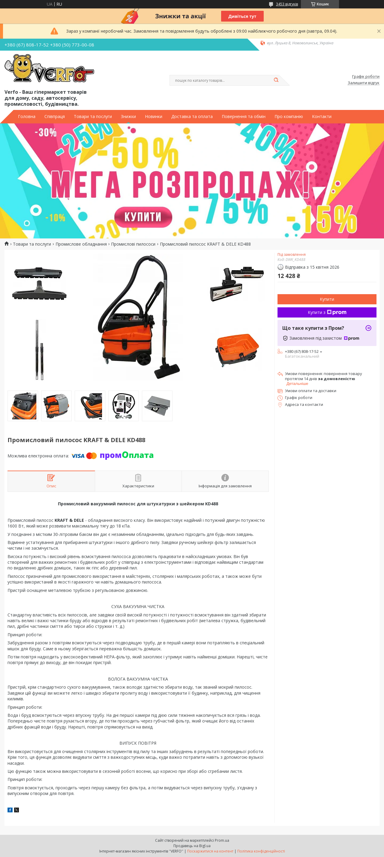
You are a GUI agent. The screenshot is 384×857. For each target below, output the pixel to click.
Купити (327, 299)
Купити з (327, 312)
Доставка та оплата (192, 116)
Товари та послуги (93, 116)
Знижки (128, 116)
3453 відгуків (287, 4)
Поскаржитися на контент (210, 851)
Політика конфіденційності (261, 851)
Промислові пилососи (133, 244)
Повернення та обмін (244, 116)
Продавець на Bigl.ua (192, 845)
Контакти (322, 116)
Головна (26, 116)
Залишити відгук (364, 83)
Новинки (153, 116)
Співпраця (54, 116)
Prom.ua (222, 840)
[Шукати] (276, 80)
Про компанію (288, 116)
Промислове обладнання (81, 244)
